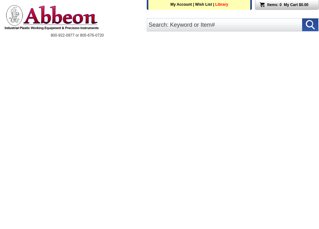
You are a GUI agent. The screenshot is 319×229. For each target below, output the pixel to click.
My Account (181, 4)
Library (221, 4)
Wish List (203, 4)
